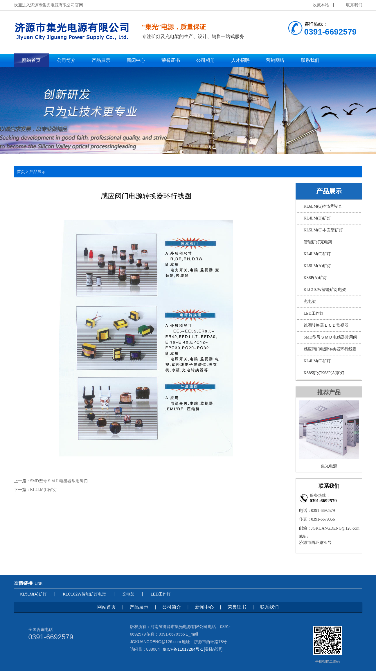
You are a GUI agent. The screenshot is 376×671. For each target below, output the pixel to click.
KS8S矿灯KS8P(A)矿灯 (324, 373)
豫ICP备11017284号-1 (183, 649)
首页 (21, 171)
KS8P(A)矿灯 (315, 278)
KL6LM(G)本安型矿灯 (323, 206)
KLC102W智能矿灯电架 (325, 289)
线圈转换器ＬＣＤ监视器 (326, 325)
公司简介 (171, 607)
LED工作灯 (314, 313)
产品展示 (139, 607)
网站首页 (106, 607)
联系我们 (354, 5)
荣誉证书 (237, 607)
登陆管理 (213, 649)
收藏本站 (321, 5)
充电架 (310, 301)
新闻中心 (204, 607)
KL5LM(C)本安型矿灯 (323, 230)
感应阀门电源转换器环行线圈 (330, 349)
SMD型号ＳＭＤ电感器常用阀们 (59, 481)
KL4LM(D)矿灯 (317, 218)
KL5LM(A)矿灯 (317, 266)
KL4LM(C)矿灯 (43, 489)
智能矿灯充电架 (318, 242)
